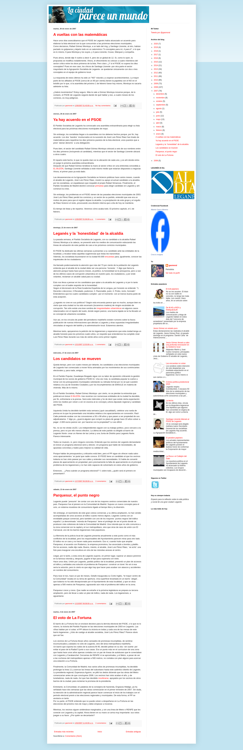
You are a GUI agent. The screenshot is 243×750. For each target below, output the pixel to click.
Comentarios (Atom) (73, 736)
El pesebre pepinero (174, 438)
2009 (156, 83)
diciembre (160, 94)
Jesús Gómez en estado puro (165, 328)
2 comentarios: (101, 481)
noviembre (160, 98)
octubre (159, 101)
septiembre (161, 105)
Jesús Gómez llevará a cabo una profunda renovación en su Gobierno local (177, 345)
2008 (156, 87)
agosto (159, 108)
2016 (156, 58)
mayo (158, 119)
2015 (156, 62)
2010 (156, 80)
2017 (156, 54)
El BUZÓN (75, 396)
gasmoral (173, 265)
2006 (156, 161)
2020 (156, 44)
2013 (156, 69)
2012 (156, 73)
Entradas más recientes (64, 732)
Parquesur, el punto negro (76, 495)
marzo (159, 127)
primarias (99, 186)
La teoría (169, 400)
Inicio (100, 732)
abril (158, 123)
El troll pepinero (172, 289)
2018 (156, 51)
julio (158, 112)
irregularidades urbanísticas (109, 308)
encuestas (109, 256)
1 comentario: (100, 219)
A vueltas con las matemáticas (80, 34)
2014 (156, 65)
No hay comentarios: (103, 106)
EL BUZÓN (58, 168)
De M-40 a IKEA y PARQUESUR (173, 308)
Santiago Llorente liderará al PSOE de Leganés (177, 420)
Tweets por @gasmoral (160, 32)
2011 (156, 76)
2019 (156, 47)
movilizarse (103, 678)
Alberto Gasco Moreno (159, 210)
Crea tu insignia (157, 254)
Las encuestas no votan (176, 363)
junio (158, 116)
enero (158, 134)
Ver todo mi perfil (173, 273)
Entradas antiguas (133, 732)
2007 (156, 91)
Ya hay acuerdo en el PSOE (77, 120)
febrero (159, 130)
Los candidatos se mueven (77, 359)
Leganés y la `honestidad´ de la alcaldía (88, 233)
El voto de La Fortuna (72, 618)
